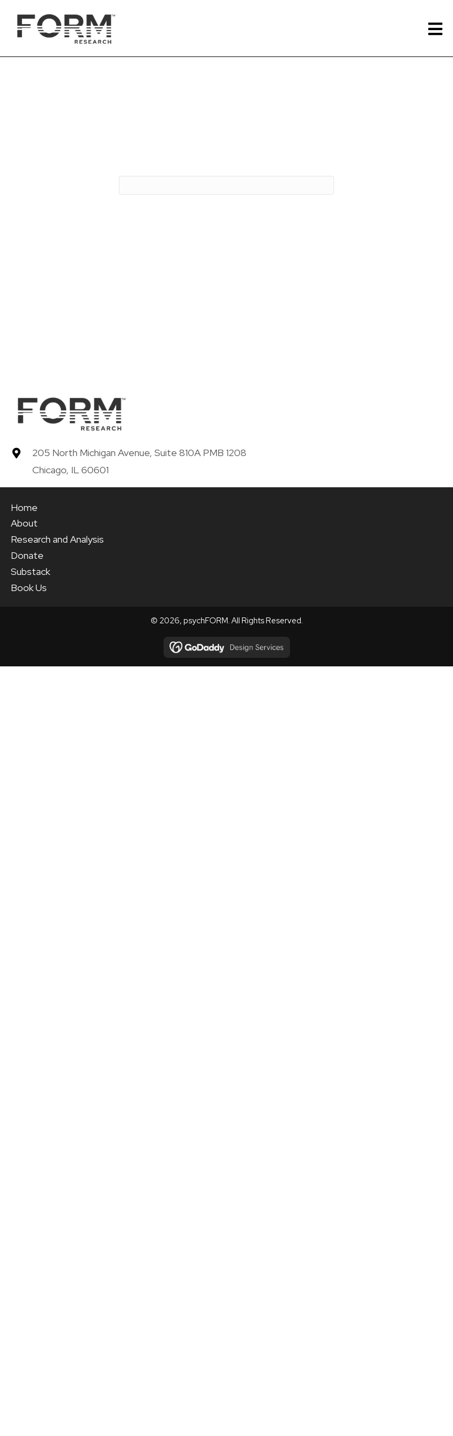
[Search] (226, 185)
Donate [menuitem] (27, 555)
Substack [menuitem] (30, 571)
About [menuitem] (24, 523)
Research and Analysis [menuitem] (57, 539)
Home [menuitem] (24, 507)
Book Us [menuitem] (29, 587)
